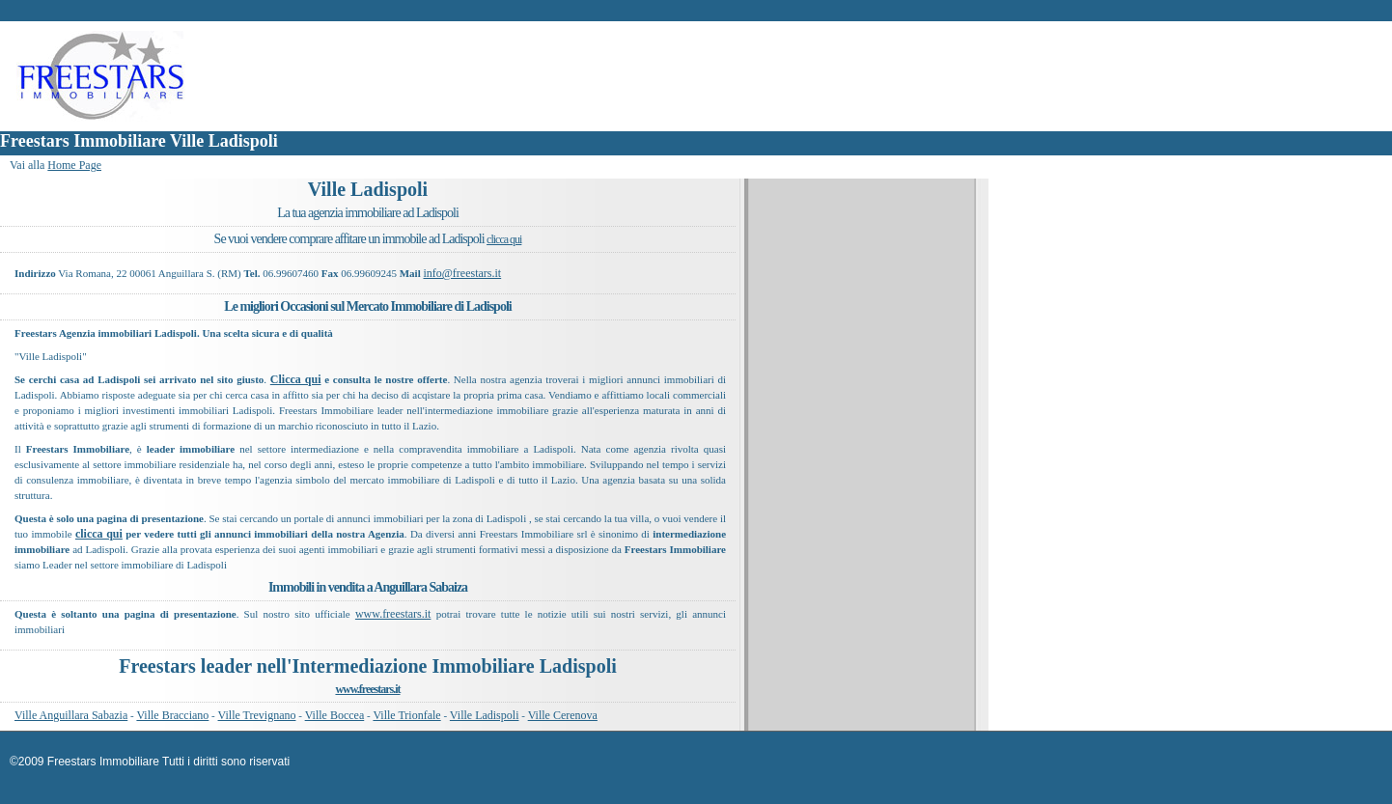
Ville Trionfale (406, 715)
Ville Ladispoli (484, 715)
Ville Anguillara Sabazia (70, 715)
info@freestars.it (462, 273)
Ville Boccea (335, 715)
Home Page (74, 165)
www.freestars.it (393, 614)
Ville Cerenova (563, 715)
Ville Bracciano (172, 715)
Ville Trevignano (257, 715)
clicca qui (504, 239)
